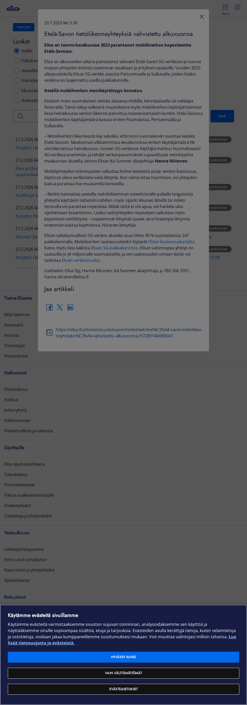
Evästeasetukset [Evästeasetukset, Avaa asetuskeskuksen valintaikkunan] (123, 689)
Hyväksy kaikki (123, 657)
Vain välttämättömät (123, 673)
